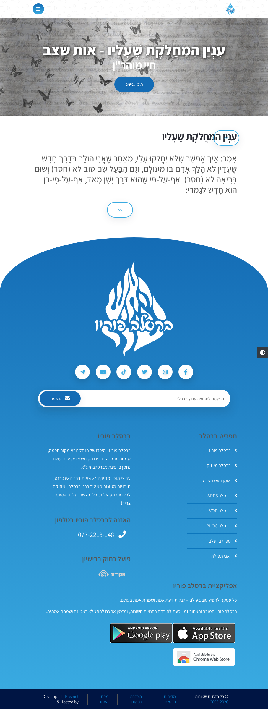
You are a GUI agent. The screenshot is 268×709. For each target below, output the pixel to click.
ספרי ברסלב (223, 541)
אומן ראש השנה (220, 480)
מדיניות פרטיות (170, 699)
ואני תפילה (224, 556)
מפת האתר (103, 699)
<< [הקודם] (226, 137)
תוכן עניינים (134, 84)
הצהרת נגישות (136, 699)
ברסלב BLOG (222, 526)
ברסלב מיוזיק (222, 465)
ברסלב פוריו (223, 450)
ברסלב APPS (222, 496)
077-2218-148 (96, 534)
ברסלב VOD (223, 511)
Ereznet (72, 696)
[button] (262, 352)
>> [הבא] (120, 209)
